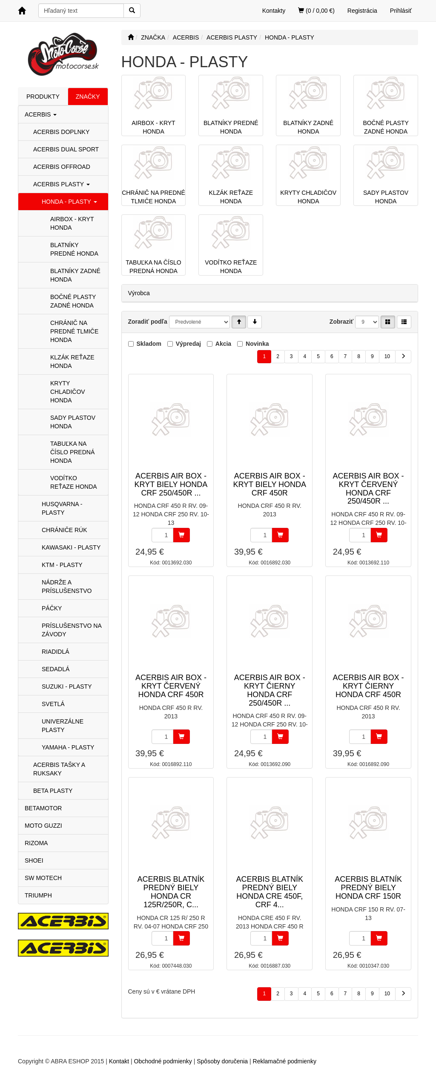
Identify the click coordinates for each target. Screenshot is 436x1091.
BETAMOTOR (43, 808)
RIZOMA (36, 843)
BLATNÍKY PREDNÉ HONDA (74, 249)
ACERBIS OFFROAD (61, 166)
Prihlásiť (401, 10)
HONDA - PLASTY (69, 201)
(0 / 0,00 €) (316, 10)
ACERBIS (41, 114)
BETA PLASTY (52, 790)
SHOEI (34, 860)
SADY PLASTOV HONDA (72, 422)
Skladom (149, 343)
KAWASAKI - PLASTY (71, 547)
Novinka (257, 343)
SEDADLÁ (55, 669)
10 (387, 356)
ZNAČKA (153, 37)
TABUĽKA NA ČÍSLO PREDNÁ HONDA (72, 452)
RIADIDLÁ (55, 651)
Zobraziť (342, 321)
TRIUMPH (38, 895)
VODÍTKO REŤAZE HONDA (73, 482)
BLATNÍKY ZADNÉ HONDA (75, 275)
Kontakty (273, 10)
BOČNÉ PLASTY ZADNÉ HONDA (73, 301)
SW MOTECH (43, 878)
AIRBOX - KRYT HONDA (72, 223)
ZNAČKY (88, 96)
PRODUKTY (43, 96)
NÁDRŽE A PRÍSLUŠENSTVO (67, 586)
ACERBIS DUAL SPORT (66, 149)
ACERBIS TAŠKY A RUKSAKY (59, 769)
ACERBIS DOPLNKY (61, 131)
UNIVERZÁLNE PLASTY (62, 725)
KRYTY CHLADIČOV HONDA (67, 392)
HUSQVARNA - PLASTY (62, 508)
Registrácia (362, 10)
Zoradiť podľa (147, 321)
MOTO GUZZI (43, 825)
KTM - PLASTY (62, 564)
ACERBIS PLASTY (61, 184)
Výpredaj (188, 343)
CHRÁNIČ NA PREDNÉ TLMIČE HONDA (74, 331)
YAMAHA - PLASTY (68, 747)
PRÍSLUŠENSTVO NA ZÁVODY (71, 630)
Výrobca (139, 293)
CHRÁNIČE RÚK (64, 530)
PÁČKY (52, 608)
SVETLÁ (53, 704)
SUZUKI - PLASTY (67, 686)
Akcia (223, 343)
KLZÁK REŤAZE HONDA (72, 361)
